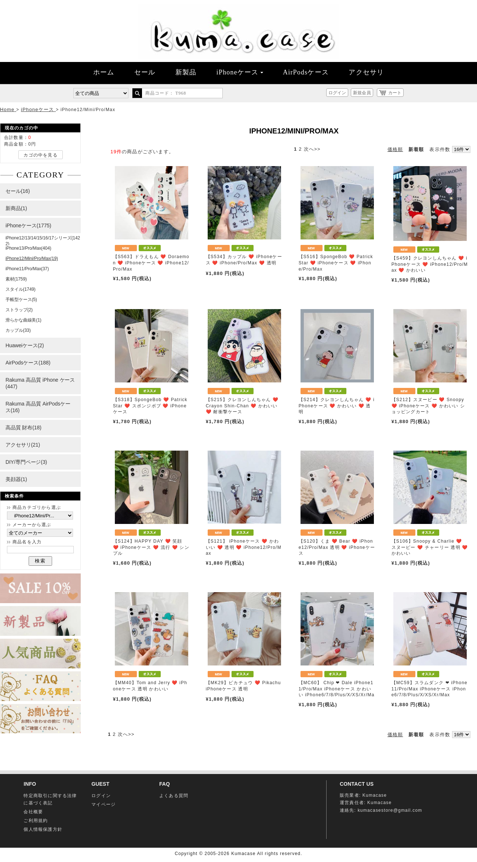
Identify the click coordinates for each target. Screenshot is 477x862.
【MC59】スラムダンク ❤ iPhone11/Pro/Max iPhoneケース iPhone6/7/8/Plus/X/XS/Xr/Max (429, 689)
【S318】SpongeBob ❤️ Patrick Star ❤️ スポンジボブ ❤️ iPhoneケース (150, 406)
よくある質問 (173, 795)
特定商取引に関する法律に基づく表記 (50, 799)
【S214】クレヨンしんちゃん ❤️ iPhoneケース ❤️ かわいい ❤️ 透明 (337, 406)
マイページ (103, 804)
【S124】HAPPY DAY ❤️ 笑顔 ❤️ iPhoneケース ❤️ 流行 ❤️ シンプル (151, 547)
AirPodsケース (306, 72)
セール (145, 72)
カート (394, 92)
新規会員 (362, 92)
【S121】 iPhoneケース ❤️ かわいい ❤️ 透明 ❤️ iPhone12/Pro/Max (243, 547)
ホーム (103, 72)
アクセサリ (366, 72)
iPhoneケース (239, 72)
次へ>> (312, 149)
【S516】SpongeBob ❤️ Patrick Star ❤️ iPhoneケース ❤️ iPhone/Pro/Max (336, 263)
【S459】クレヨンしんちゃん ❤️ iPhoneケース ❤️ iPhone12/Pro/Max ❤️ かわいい (430, 264)
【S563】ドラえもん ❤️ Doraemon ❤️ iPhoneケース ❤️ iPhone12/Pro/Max (151, 263)
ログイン (337, 92)
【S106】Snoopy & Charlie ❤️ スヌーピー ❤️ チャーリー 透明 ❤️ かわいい (430, 547)
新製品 (186, 72)
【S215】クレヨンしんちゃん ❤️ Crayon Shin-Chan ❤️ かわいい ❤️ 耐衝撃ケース (242, 406)
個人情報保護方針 (42, 829)
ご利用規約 (35, 820)
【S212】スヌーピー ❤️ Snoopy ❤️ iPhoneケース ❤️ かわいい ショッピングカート (428, 406)
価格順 (395, 149)
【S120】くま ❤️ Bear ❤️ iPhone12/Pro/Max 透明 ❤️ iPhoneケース (337, 547)
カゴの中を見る (40, 155)
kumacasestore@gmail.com (390, 810)
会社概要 (33, 811)
